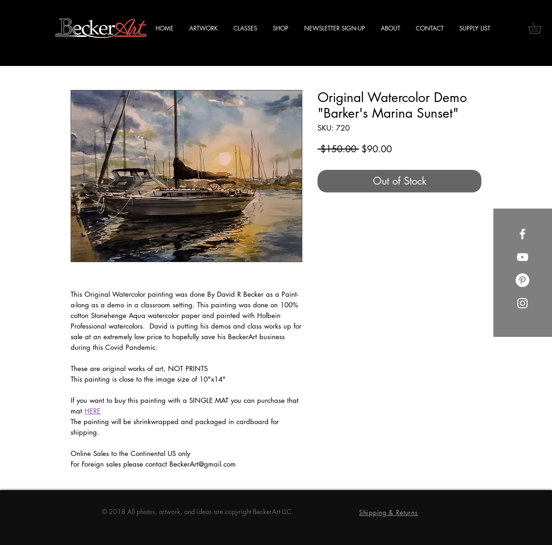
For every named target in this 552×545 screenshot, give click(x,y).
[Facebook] (522, 234)
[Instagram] (522, 303)
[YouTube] (522, 257)
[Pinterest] (522, 280)
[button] (540, 28)
